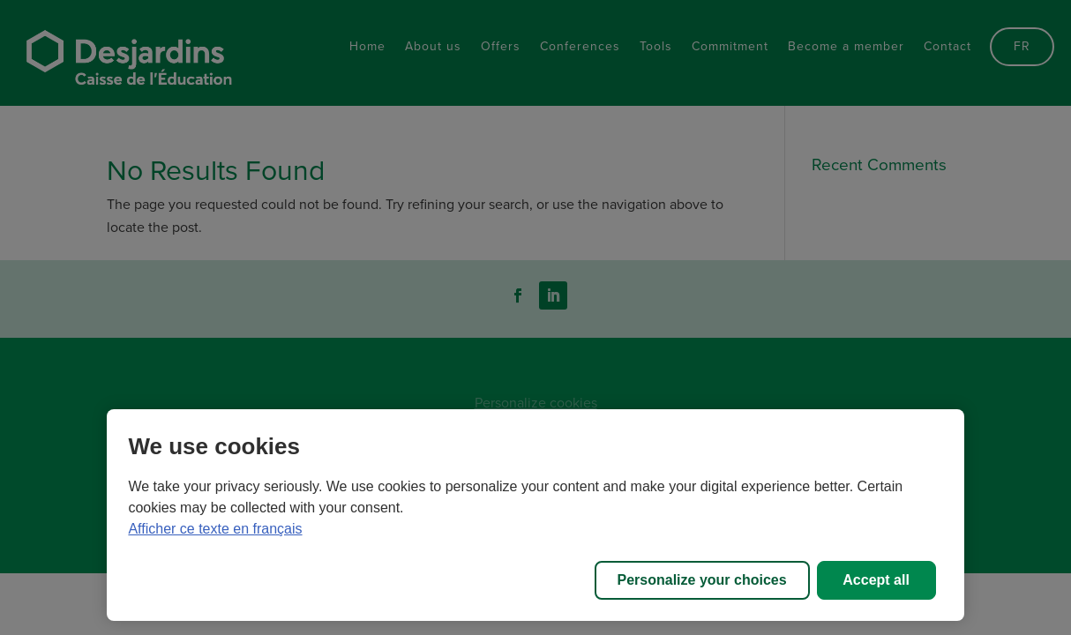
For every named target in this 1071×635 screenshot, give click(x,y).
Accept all (876, 579)
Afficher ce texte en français (215, 528)
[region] (535, 515)
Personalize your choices (702, 579)
